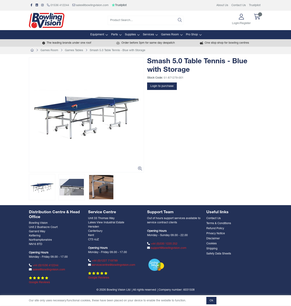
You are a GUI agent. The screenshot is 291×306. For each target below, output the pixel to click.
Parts (114, 34)
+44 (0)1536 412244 (43, 265)
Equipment (97, 34)
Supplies (130, 34)
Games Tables (74, 50)
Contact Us (238, 5)
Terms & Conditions (218, 223)
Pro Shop (192, 34)
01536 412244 (58, 5)
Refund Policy (215, 228)
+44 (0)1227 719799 (103, 260)
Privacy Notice (215, 233)
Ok (211, 300)
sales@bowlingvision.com (90, 5)
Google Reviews (39, 282)
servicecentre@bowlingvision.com (111, 265)
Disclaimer (213, 238)
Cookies (211, 243)
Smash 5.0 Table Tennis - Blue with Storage (117, 50)
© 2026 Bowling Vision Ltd (113, 289)
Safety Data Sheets (218, 253)
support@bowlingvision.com (166, 248)
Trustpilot (254, 5)
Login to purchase (162, 86)
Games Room (170, 34)
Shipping (211, 248)
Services (148, 34)
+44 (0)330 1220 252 (162, 243)
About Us (222, 5)
